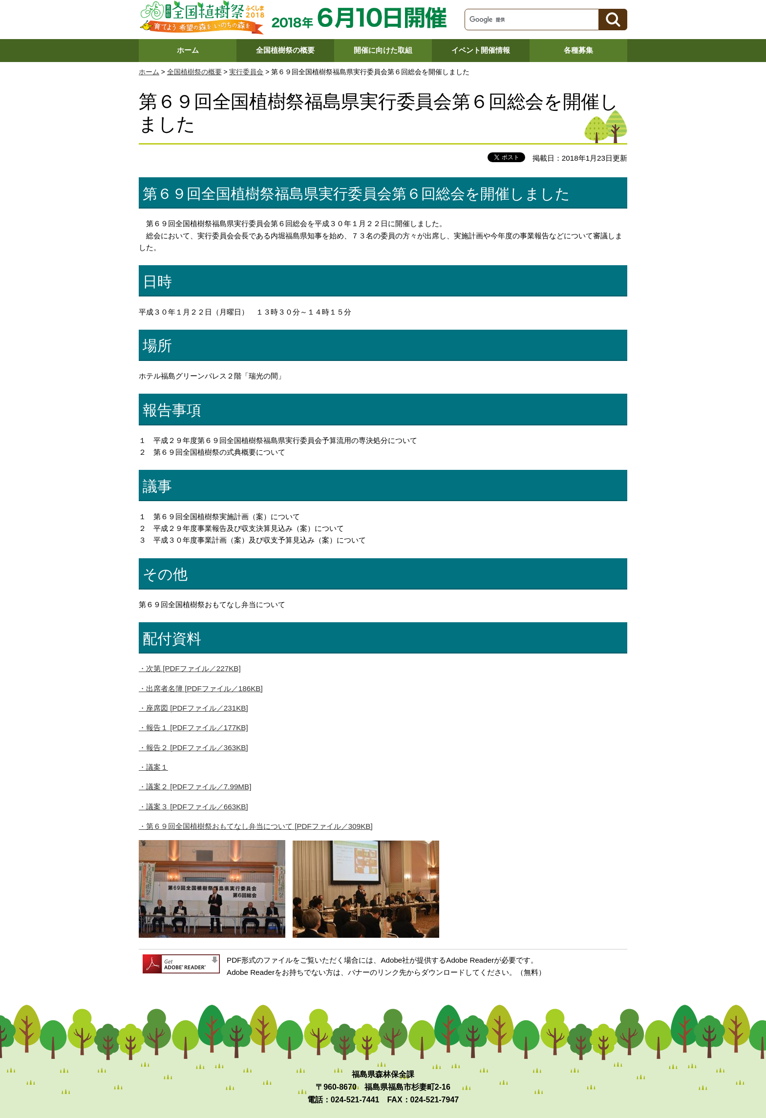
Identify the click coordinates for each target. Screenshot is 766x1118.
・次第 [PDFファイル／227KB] (190, 668)
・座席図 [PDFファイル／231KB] (193, 708)
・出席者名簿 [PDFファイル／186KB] (201, 688)
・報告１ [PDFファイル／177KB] (193, 727)
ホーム (188, 50)
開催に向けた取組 (383, 50)
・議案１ (153, 767)
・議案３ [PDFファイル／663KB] (193, 806)
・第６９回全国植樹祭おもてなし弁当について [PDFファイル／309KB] (256, 826)
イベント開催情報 (480, 50)
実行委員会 (246, 72)
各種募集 (578, 50)
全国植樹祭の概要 (285, 50)
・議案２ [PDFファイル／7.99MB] (195, 786)
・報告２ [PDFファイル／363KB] (193, 747)
